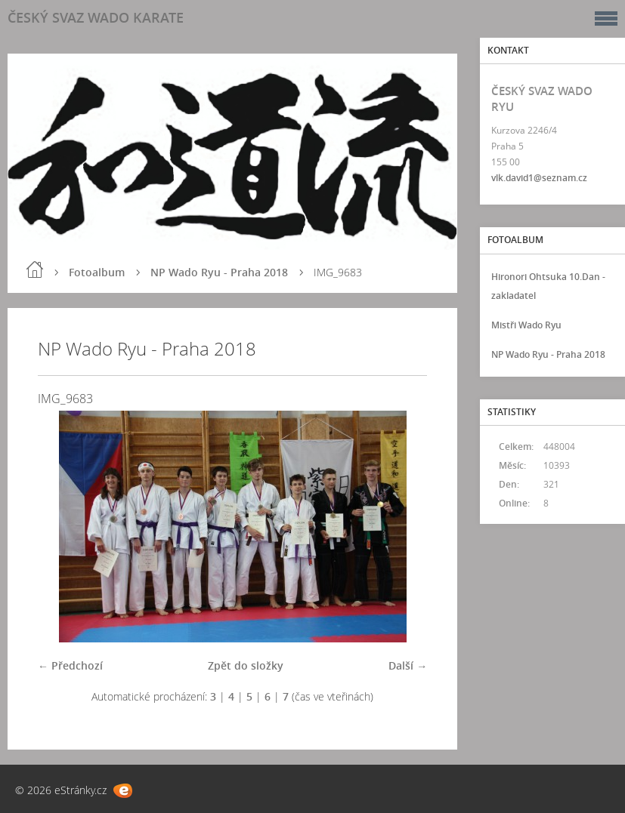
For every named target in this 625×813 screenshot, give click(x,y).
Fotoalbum (97, 272)
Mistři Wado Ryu (526, 325)
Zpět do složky (245, 665)
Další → (407, 665)
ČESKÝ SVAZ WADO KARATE (96, 17)
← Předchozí (70, 665)
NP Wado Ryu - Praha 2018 (219, 272)
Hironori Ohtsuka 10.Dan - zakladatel (548, 286)
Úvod (34, 269)
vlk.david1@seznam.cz (539, 177)
